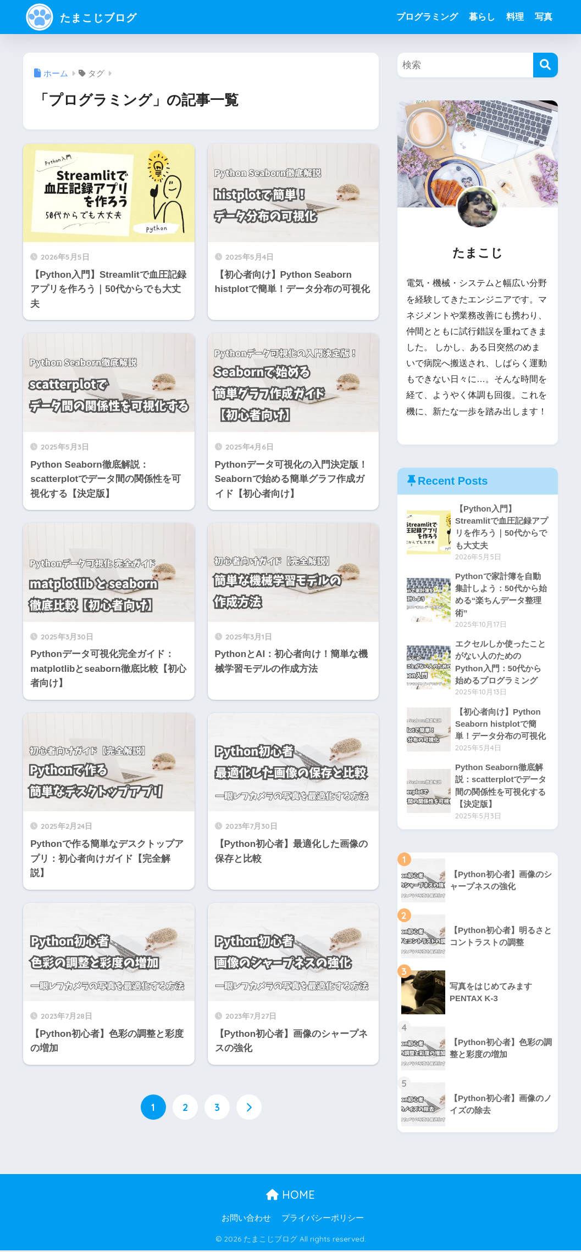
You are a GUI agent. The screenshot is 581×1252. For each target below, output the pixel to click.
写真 (543, 16)
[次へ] (249, 1107)
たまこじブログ (91, 17)
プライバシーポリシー (322, 1220)
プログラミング (427, 16)
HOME (290, 1197)
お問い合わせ (246, 1220)
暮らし (482, 16)
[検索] (545, 65)
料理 (515, 16)
